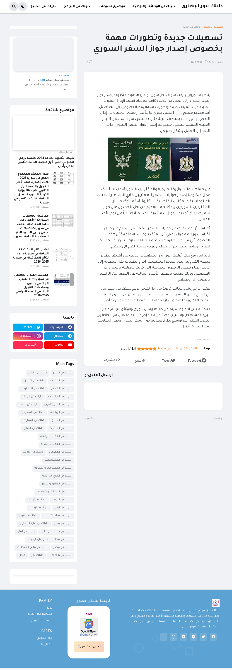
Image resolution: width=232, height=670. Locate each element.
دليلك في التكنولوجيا (33, 388)
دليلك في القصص (60, 452)
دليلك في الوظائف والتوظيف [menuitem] (153, 6)
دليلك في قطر (63, 523)
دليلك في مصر (63, 547)
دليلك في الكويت (33, 452)
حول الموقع (44, 638)
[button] (22, 6)
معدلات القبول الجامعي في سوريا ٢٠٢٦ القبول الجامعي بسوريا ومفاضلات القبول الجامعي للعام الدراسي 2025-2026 (31, 286)
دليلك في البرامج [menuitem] (77, 6)
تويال (49, 608)
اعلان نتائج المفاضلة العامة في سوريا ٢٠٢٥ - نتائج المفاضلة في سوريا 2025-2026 (31, 256)
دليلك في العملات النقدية (56, 444)
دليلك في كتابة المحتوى (33, 523)
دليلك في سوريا (168, 349)
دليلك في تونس (38, 507)
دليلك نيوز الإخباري (202, 6)
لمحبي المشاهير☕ (89, 646)
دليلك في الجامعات (60, 396)
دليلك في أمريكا (62, 499)
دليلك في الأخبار (191, 27)
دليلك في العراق (33, 428)
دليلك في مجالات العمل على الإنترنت (50, 539)
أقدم (90, 419)
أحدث (216, 419)
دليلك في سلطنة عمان (58, 515)
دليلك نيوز (37, 555)
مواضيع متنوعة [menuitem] (113, 6)
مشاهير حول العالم (40, 614)
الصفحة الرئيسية (213, 27)
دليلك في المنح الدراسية (57, 476)
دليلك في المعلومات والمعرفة (53, 468)
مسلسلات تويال (41, 620)
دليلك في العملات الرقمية (56, 436)
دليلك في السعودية (32, 412)
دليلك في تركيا (63, 507)
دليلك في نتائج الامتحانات (32, 547)
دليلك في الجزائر (32, 396)
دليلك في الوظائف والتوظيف (54, 492)
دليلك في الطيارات (60, 428)
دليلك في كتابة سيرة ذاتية (56, 531)
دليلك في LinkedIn (60, 555)
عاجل (22, 555)
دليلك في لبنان (26, 531)
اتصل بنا (46, 644)
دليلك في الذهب (28, 404)
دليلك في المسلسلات (58, 460)
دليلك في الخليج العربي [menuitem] (37, 6)
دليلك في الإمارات (61, 381)
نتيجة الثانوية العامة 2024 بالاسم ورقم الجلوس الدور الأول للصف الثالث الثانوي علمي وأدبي (46, 162)
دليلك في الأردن (37, 373)
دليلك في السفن (61, 420)
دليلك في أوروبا (37, 499)
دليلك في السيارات (34, 420)
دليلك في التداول (34, 381)
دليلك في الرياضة (61, 412)
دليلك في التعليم (61, 388)
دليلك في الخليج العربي (58, 404)
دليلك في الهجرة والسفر (57, 484)
